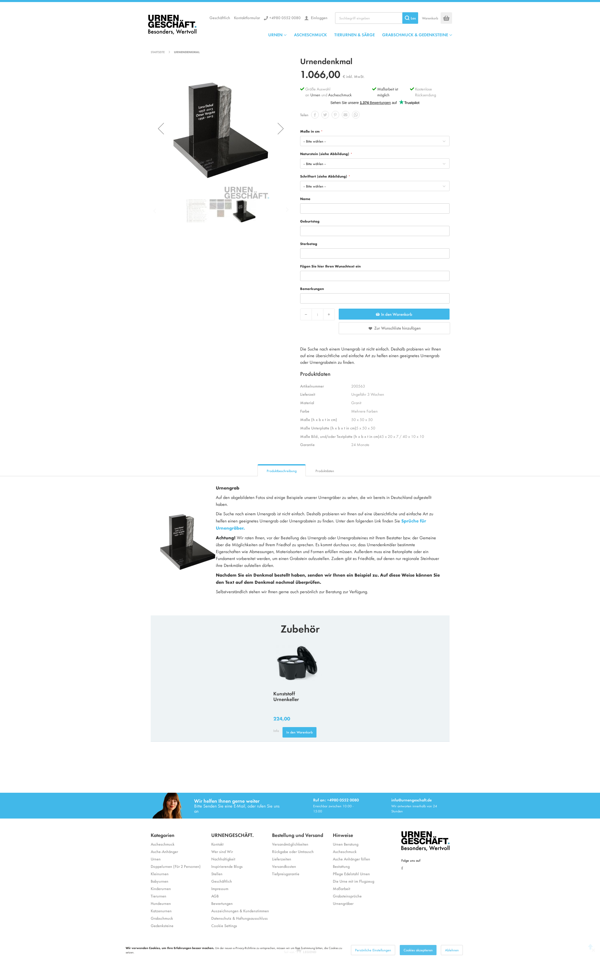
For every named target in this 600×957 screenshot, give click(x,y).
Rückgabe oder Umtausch (293, 851)
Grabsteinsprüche (347, 895)
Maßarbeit (341, 888)
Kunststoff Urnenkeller (286, 696)
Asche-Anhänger (164, 851)
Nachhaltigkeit (223, 858)
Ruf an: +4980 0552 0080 (336, 799)
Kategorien (162, 834)
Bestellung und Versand (297, 834)
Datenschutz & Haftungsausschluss (239, 918)
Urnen (315, 94)
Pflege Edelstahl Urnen (351, 873)
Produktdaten (324, 470)
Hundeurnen (161, 903)
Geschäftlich (219, 17)
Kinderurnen (161, 888)
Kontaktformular (247, 17)
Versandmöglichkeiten (290, 844)
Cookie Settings (224, 925)
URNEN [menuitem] (275, 34)
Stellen (216, 873)
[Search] (410, 18)
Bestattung (341, 866)
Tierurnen (158, 895)
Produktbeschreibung (282, 470)
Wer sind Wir (222, 851)
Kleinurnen (160, 873)
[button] (161, 128)
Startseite (158, 52)
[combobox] (376, 18)
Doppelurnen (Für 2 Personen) (176, 866)
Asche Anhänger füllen (351, 858)
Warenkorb (430, 18)
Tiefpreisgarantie (285, 873)
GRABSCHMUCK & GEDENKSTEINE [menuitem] (415, 34)
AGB (215, 895)
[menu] (360, 34)
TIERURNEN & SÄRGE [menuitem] (354, 34)
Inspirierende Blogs (227, 866)
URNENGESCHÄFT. (232, 834)
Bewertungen (222, 903)
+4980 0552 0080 (285, 17)
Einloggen (318, 17)
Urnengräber (343, 903)
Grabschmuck (162, 918)
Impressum (219, 888)
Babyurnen (159, 881)
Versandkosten (284, 866)
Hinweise (343, 834)
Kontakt (217, 844)
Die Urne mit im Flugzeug (353, 881)
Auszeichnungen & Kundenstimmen (240, 910)
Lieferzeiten (281, 858)
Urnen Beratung (345, 844)
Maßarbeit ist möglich (387, 91)
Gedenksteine (162, 925)
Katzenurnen (161, 910)
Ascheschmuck (340, 94)
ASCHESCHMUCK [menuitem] (310, 34)
